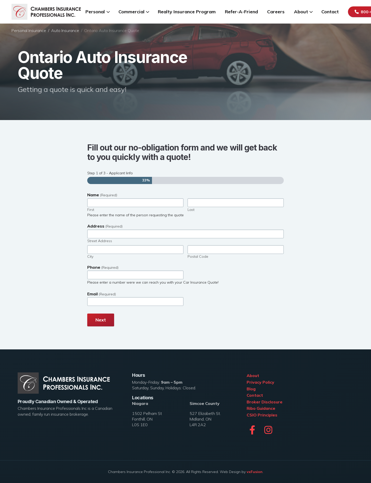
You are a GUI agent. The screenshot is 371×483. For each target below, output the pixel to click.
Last (191, 209)
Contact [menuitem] (330, 12)
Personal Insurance (29, 30)
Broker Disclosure (264, 401)
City (90, 256)
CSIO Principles (262, 414)
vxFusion (255, 471)
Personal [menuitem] (95, 12)
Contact (255, 395)
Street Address (99, 241)
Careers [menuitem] (276, 12)
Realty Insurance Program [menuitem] (187, 12)
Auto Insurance (65, 30)
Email (101, 294)
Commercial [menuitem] (131, 12)
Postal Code (198, 256)
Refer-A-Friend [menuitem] (241, 12)
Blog (251, 388)
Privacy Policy (260, 382)
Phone (102, 267)
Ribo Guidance (261, 408)
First (90, 209)
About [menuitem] (301, 12)
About (253, 375)
